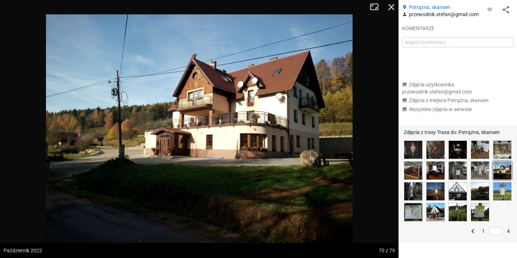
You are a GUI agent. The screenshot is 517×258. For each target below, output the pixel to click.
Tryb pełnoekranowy (377, 7)
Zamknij (391, 7)
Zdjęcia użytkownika (437, 88)
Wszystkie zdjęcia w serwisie (437, 109)
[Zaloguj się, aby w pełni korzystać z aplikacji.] (489, 9)
